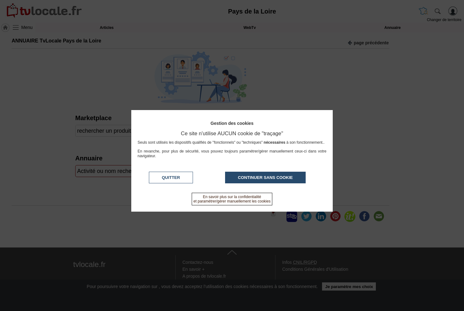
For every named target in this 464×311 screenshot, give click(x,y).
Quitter (171, 177)
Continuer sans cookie (265, 177)
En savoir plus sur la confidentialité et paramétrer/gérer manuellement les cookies (232, 199)
